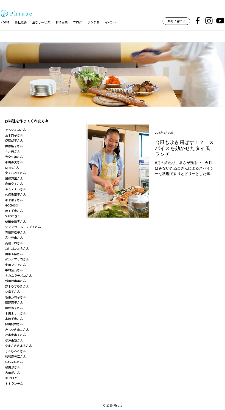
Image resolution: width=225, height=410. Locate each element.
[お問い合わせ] (176, 21)
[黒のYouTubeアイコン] (220, 20)
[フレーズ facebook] (197, 20)
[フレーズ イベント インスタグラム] (209, 20)
